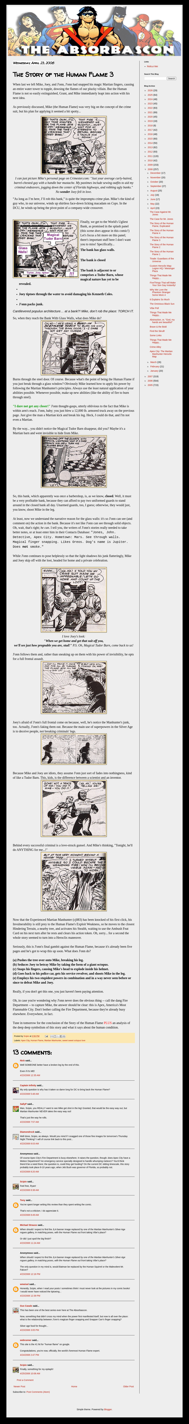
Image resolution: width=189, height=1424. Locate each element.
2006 (150, 380)
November (155, 177)
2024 (150, 99)
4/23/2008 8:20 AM (29, 1171)
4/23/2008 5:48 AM (29, 1094)
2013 (150, 147)
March (153, 362)
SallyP (23, 1104)
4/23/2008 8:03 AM (29, 1143)
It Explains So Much (160, 299)
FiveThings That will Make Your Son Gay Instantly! (163, 284)
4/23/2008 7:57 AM (29, 1122)
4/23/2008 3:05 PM (29, 1330)
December (155, 173)
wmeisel (24, 1284)
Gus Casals (26, 1306)
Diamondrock (27, 1132)
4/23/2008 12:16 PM (30, 1274)
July (152, 195)
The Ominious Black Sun (162, 304)
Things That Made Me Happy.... (161, 276)
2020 (150, 116)
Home (74, 1386)
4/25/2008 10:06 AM (30, 1373)
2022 (150, 108)
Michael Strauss (28, 1225)
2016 (150, 134)
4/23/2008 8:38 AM (29, 1190)
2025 (150, 95)
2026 (150, 90)
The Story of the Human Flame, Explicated (162, 224)
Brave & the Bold (158, 326)
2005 (150, 385)
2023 (150, 103)
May (152, 203)
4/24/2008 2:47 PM (29, 1355)
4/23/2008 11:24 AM (30, 1243)
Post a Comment (25, 1380)
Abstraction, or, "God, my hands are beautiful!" (162, 321)
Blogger (108, 1409)
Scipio (23, 1181)
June (153, 199)
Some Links (155, 335)
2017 (150, 130)
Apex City (25, 1040)
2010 (150, 160)
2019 (150, 121)
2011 (150, 156)
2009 (150, 165)
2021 (150, 112)
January (154, 371)
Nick (22, 1060)
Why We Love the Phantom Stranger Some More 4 (160, 292)
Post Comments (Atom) (38, 1392)
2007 (150, 376)
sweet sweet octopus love (73, 1040)
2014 (150, 143)
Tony (22, 1200)
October (154, 182)
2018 (150, 125)
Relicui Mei (152, 66)
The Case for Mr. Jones (161, 219)
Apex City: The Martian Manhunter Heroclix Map (161, 354)
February (155, 366)
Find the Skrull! (157, 331)
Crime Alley (155, 347)
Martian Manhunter (52, 1040)
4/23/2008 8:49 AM (29, 1215)
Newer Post (19, 1386)
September (156, 186)
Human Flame (37, 1040)
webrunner (26, 1340)
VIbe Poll (154, 308)
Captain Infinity (28, 1085)
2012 (150, 151)
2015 (150, 138)
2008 (150, 169)
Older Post (128, 1386)
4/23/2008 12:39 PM (30, 1295)
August (154, 190)
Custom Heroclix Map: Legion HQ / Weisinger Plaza (162, 269)
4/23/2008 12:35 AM (30, 1075)
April (152, 208)
